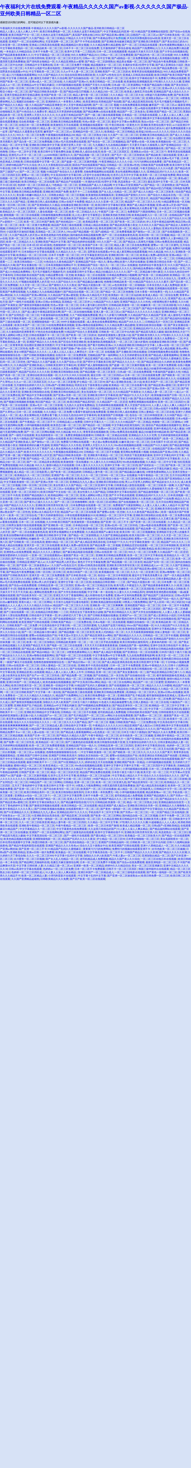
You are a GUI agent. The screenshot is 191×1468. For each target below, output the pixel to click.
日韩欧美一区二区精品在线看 (110, 435)
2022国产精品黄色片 (36, 759)
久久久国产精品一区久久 (119, 118)
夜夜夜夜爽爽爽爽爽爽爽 (14, 725)
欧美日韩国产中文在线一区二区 (58, 492)
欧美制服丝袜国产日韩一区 (166, 395)
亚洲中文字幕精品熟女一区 (167, 628)
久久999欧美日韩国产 (104, 348)
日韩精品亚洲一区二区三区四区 (56, 585)
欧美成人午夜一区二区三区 (135, 448)
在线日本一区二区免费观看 (34, 125)
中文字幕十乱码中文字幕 (68, 855)
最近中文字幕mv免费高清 (125, 121)
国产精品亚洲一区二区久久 (172, 728)
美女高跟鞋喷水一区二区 (49, 435)
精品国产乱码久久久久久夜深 (79, 839)
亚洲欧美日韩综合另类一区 (161, 261)
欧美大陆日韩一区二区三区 (144, 535)
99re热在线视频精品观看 (127, 445)
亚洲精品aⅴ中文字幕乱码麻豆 (37, 85)
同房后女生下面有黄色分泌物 (91, 385)
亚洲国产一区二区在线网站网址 (26, 41)
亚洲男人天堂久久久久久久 (39, 115)
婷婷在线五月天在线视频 (99, 762)
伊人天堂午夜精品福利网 (77, 105)
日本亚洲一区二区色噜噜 (14, 45)
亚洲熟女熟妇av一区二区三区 (162, 98)
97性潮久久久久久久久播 (167, 81)
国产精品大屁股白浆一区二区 (94, 285)
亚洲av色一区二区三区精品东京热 (94, 585)
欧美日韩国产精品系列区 (81, 402)
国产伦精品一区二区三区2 (41, 458)
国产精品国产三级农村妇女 (158, 595)
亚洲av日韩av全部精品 (47, 301)
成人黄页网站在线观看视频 (132, 251)
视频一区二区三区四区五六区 (126, 759)
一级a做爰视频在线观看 (133, 378)
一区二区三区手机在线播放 (103, 642)
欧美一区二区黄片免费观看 (35, 225)
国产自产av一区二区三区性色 (40, 288)
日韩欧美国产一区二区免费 (22, 625)
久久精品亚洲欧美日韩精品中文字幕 (134, 345)
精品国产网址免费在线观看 (137, 338)
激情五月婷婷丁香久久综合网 (50, 78)
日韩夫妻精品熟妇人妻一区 (171, 578)
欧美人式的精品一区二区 (110, 632)
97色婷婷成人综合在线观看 (76, 728)
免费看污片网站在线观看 (172, 78)
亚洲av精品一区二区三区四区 (51, 228)
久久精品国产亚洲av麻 (65, 398)
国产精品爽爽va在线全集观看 (99, 111)
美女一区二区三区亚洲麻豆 (77, 608)
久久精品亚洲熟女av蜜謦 (70, 61)
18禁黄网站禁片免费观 (164, 301)
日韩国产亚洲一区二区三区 (34, 772)
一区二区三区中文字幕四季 (66, 795)
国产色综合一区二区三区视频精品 (106, 141)
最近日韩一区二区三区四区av (107, 375)
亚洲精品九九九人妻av (82, 482)
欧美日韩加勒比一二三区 (28, 261)
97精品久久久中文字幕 (78, 38)
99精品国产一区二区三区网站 (45, 782)
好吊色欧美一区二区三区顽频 (136, 735)
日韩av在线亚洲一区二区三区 (110, 552)
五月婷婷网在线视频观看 (110, 405)
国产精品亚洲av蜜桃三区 (115, 35)
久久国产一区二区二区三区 (123, 135)
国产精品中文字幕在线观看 (36, 395)
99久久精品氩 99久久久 (161, 251)
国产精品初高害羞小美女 (124, 225)
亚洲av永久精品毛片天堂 (93, 295)
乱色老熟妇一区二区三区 (20, 328)
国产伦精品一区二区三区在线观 (121, 168)
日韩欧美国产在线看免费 (155, 165)
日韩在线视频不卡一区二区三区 (47, 335)
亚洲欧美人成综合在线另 (86, 151)
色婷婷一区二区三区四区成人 (34, 185)
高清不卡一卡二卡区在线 (35, 138)
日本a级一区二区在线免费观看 (134, 371)
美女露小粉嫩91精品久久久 (32, 195)
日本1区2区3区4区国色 (39, 245)
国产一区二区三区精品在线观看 (140, 45)
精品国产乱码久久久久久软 (34, 371)
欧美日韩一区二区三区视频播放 (137, 532)
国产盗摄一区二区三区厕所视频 (79, 161)
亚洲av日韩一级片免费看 (40, 852)
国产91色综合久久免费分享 (32, 111)
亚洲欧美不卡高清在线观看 (93, 665)
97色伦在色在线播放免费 (49, 331)
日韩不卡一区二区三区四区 (93, 298)
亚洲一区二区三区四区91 (172, 402)
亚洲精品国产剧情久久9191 (131, 195)
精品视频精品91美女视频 (75, 45)
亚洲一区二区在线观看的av (47, 555)
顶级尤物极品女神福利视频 (130, 258)
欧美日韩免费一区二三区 (155, 875)
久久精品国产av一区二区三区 (50, 715)
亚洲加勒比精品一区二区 (156, 855)
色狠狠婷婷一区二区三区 (67, 245)
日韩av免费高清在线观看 (168, 241)
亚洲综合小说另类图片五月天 (109, 728)
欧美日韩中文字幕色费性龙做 (67, 98)
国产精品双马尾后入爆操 (150, 331)
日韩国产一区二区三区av (144, 35)
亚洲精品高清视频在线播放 (42, 779)
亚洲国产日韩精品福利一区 (113, 842)
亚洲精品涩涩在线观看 (134, 545)
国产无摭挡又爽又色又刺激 (132, 598)
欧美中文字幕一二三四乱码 (80, 51)
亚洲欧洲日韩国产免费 (55, 191)
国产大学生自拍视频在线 (174, 51)
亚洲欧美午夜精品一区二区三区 (105, 455)
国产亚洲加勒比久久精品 (46, 205)
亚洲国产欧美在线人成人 (30, 278)
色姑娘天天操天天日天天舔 (143, 51)
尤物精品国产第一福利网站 (103, 355)
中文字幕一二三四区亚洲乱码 (164, 708)
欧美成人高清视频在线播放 (164, 58)
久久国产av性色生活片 (109, 75)
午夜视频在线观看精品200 (60, 135)
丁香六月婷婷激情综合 (130, 458)
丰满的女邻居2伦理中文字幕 (138, 65)
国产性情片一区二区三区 (70, 708)
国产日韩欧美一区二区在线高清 (26, 542)
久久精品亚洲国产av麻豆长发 (102, 532)
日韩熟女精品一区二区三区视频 (66, 195)
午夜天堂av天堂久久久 (71, 635)
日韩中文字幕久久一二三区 (99, 422)
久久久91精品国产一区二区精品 (133, 422)
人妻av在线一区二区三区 (170, 345)
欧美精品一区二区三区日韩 (32, 255)
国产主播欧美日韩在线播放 (131, 351)
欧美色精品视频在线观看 (18, 839)
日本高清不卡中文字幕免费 (174, 208)
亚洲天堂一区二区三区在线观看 (104, 508)
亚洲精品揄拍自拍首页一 (172, 802)
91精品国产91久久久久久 (146, 218)
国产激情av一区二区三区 (149, 318)
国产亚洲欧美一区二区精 (57, 525)
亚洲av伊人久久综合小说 (176, 88)
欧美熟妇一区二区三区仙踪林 (124, 295)
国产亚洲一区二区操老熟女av (33, 565)
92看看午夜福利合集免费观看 (89, 412)
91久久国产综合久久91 (174, 218)
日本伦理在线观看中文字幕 (15, 842)
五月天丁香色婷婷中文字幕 (27, 785)
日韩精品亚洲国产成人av (31, 562)
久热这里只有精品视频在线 (93, 128)
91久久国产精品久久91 (50, 75)
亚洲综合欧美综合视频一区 (151, 325)
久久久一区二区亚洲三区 (145, 572)
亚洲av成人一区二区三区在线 (45, 81)
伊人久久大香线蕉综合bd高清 (54, 165)
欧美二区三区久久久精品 (18, 578)
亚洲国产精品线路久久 (34, 495)
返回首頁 (135, 38)
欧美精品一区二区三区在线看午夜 (128, 385)
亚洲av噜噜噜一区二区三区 (175, 572)
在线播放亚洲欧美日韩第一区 (77, 205)
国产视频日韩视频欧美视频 (19, 402)
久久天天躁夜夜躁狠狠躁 (96, 278)
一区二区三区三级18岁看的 (132, 341)
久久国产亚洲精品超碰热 (114, 535)
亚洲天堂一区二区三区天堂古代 (63, 58)
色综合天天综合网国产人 (128, 248)
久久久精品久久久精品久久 (39, 695)
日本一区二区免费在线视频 (36, 248)
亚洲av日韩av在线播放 (39, 398)
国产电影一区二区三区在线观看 (65, 645)
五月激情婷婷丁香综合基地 (115, 48)
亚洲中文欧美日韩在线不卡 (165, 645)
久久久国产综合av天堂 (69, 361)
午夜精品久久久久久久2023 (108, 725)
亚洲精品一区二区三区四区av (66, 588)
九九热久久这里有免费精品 (79, 405)
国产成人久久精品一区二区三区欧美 (153, 191)
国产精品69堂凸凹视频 (76, 91)
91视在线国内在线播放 (76, 738)
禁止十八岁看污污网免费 (113, 315)
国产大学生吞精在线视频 (72, 592)
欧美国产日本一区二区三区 (97, 245)
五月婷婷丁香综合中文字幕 (24, 688)
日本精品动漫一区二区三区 (88, 525)
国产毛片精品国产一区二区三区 (86, 715)
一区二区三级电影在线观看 (130, 872)
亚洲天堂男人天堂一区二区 (76, 145)
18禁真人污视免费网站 (135, 602)
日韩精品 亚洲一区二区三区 (54, 168)
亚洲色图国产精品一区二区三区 (142, 605)
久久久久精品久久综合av (38, 605)
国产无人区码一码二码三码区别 (166, 602)
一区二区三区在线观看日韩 (15, 408)
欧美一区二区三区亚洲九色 (111, 782)
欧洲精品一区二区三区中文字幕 (114, 515)
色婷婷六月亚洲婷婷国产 (129, 558)
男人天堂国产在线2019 (137, 405)
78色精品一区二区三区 (64, 185)
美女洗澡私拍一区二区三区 (96, 392)
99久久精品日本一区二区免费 (154, 698)
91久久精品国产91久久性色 (170, 625)
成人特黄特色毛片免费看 (99, 595)
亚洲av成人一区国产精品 (107, 338)
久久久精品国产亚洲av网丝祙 (30, 295)
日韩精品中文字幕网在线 (39, 65)
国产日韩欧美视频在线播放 (39, 355)
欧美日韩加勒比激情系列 (134, 642)
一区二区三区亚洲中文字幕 (97, 485)
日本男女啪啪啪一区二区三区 (142, 839)
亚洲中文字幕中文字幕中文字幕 (121, 765)
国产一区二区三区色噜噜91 (31, 368)
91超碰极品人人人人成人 (163, 822)
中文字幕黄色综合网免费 (48, 738)
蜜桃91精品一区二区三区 (60, 542)
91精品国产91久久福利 (12, 208)
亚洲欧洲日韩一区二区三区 (123, 255)
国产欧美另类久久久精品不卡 (69, 769)
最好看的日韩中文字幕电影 (132, 618)
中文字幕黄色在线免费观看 (71, 829)
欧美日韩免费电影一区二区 (55, 31)
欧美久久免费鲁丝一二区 (169, 338)
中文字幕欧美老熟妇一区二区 (16, 48)
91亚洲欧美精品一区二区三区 (43, 638)
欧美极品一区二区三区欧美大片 (143, 835)
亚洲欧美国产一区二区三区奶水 (113, 71)
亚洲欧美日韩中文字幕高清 (102, 395)
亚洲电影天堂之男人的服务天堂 (53, 268)
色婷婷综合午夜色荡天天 (153, 265)
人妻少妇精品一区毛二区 (176, 268)
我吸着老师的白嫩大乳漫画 (34, 445)
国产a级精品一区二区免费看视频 (129, 58)
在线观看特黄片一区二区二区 (82, 809)
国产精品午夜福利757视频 (138, 288)
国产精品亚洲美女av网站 (99, 635)
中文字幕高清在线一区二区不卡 (105, 852)
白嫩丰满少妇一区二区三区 (134, 442)
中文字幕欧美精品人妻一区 (15, 819)
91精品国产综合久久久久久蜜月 (151, 281)
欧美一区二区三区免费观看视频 (47, 745)
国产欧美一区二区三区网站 (106, 815)
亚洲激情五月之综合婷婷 (97, 178)
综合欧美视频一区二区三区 (34, 121)
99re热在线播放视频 (20, 218)
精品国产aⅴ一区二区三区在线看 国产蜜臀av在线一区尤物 (93, 512)
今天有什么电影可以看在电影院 (43, 68)
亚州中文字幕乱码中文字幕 (168, 455)
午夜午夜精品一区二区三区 (153, 475)
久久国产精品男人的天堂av (24, 235)
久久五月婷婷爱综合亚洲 (133, 355)
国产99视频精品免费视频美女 (94, 705)
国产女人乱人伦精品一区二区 (115, 191)
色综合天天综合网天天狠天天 (130, 358)
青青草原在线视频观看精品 (147, 71)
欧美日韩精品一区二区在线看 (106, 81)
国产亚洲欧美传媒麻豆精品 (116, 41)
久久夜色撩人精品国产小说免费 (156, 498)
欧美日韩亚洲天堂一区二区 (26, 685)
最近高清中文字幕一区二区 (163, 181)
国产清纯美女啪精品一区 (41, 61)
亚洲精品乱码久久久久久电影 (69, 388)
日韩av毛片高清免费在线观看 (69, 141)
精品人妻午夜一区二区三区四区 (91, 95)
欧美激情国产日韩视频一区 (113, 415)
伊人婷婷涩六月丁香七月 (72, 615)
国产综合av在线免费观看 (23, 585)
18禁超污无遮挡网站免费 (159, 95)
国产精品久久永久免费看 (162, 732)
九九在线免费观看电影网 (141, 655)
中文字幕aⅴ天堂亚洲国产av (114, 88)
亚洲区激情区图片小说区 (121, 488)
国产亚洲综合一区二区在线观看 (140, 652)
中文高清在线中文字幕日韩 (66, 175)
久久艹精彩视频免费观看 (84, 315)
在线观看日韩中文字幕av (80, 271)
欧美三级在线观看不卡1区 (50, 568)
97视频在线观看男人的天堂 (34, 281)
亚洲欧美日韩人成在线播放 (42, 201)
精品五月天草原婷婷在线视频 (65, 111)
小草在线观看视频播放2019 (80, 515)
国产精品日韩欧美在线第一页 (45, 91)
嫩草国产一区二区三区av (163, 105)
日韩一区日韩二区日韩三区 (24, 88)
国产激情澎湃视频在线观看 (34, 305)
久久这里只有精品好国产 (14, 38)
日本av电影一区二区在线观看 (109, 622)
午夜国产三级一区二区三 (112, 211)
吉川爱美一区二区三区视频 (29, 859)
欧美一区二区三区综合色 (23, 515)
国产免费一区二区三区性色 (19, 742)
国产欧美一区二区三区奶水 (130, 158)
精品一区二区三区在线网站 (116, 682)
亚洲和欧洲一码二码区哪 (72, 288)
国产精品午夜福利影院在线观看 (160, 308)
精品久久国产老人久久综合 (87, 268)
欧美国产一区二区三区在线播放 (98, 789)
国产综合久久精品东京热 (162, 195)
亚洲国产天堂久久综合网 (96, 85)
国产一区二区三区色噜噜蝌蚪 (126, 138)
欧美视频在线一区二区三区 (171, 141)
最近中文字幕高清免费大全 (147, 575)
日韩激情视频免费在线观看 (55, 215)
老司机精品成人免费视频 (112, 712)
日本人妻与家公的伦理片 (94, 305)
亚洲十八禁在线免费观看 (14, 615)
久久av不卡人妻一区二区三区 (77, 71)
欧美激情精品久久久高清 (149, 478)
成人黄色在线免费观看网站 (102, 321)
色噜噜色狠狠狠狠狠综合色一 (50, 662)
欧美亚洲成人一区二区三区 (58, 765)
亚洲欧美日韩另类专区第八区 (52, 505)
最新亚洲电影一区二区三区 (161, 862)
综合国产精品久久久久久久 (151, 298)
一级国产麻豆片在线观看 (18, 662)
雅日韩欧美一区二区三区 (46, 658)
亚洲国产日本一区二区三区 (133, 348)
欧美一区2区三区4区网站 (103, 502)
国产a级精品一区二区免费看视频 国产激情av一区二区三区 (128, 231)
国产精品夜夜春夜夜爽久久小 (16, 55)
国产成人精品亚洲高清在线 (137, 101)
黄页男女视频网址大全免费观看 (66, 532)
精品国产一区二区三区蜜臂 (148, 682)
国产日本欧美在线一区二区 (174, 35)
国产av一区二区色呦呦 (16, 608)
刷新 (120, 38)
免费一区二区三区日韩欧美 (44, 348)
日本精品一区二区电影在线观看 (139, 115)
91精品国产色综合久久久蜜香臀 (64, 171)
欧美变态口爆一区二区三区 (66, 425)
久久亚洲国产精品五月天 (32, 645)
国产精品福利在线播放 (177, 318)
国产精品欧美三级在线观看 (161, 155)
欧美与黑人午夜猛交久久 (128, 585)
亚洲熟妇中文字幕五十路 (119, 398)
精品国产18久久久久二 (131, 321)
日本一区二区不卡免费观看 (125, 665)
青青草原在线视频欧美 (96, 432)
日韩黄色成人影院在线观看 (129, 485)
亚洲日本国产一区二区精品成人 (24, 682)
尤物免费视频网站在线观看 (99, 171)
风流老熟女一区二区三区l (132, 181)
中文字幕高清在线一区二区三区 (45, 835)
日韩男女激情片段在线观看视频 (24, 525)
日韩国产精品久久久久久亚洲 (141, 852)
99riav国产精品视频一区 (80, 231)
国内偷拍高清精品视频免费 (85, 235)
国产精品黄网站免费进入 (100, 258)
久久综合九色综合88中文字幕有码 (77, 415)
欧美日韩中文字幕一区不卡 (45, 608)
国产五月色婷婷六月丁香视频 (35, 769)
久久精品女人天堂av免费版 (63, 368)
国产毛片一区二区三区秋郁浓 (128, 155)
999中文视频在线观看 (73, 321)
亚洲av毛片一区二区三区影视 (46, 405)
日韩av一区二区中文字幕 (96, 58)
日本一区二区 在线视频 (102, 351)
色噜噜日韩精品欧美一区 (118, 281)
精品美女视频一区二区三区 (132, 61)
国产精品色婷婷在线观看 (81, 241)
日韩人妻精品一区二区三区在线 (156, 412)
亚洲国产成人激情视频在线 (92, 365)
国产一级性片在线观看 (21, 301)
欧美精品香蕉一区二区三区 (98, 221)
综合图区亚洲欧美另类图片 (39, 345)
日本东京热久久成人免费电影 (163, 285)
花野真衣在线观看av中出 (14, 71)
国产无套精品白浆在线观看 (19, 268)
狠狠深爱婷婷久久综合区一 (15, 555)
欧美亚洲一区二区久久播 (25, 668)
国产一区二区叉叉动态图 (160, 749)
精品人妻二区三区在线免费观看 (132, 245)
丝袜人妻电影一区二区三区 (170, 632)
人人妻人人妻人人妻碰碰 (176, 612)
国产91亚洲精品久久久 (71, 762)
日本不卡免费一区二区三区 (48, 51)
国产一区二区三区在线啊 (100, 158)
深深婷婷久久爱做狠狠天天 (152, 488)
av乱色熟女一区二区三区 (106, 732)
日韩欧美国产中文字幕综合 (147, 809)
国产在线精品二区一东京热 (108, 675)
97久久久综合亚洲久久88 (142, 68)
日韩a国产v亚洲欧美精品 (59, 385)
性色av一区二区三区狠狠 (105, 378)
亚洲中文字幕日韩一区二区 (132, 648)
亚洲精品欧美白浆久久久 (162, 378)
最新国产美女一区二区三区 (79, 555)
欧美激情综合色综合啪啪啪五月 (24, 468)
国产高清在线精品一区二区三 (80, 842)
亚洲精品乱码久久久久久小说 (98, 618)
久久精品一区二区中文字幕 (161, 462)
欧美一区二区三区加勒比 (41, 642)
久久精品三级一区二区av (58, 865)
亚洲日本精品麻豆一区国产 (58, 718)
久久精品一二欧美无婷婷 (65, 108)
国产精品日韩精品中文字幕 (91, 488)
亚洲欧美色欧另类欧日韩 (117, 215)
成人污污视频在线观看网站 (21, 75)
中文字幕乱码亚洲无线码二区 (128, 425)
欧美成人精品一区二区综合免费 (160, 295)
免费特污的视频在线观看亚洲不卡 (131, 849)
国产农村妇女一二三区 (151, 465)
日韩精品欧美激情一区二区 (124, 305)
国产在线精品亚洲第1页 (83, 668)
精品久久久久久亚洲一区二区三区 (104, 201)
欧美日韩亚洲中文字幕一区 (73, 408)
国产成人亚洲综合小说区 (169, 65)
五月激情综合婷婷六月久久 (29, 385)
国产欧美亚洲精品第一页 (105, 448)
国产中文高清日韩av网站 (86, 682)
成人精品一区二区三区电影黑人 (32, 472)
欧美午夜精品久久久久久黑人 (16, 809)
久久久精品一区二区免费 (58, 412)
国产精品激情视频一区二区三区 (156, 492)
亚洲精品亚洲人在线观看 (30, 672)
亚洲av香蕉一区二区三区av (47, 428)
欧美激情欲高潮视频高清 (138, 81)
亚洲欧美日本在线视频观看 (69, 158)
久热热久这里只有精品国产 (87, 31)
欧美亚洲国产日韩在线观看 (34, 622)
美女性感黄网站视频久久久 (174, 45)
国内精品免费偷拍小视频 (147, 268)
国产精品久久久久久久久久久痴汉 (141, 311)
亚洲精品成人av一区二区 (155, 565)
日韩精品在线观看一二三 (111, 548)
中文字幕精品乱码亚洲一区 (118, 31)
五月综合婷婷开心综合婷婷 (97, 188)
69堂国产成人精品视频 (162, 348)
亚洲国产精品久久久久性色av (62, 845)
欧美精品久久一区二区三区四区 (18, 211)
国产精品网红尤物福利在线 (34, 862)
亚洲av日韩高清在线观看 (92, 565)
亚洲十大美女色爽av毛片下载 (163, 158)
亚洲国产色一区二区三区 (65, 475)
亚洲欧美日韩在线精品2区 (154, 135)
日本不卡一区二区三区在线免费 (81, 48)
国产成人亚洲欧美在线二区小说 (124, 382)
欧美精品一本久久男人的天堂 (97, 558)
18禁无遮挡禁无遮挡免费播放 (118, 785)
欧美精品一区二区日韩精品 (119, 131)
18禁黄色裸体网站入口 (158, 472)
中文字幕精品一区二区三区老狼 (52, 55)
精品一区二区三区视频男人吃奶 (84, 678)
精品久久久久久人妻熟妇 (147, 228)
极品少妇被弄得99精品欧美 (159, 368)
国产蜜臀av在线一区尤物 (141, 141)
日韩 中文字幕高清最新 (24, 168)
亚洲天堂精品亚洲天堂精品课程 (22, 95)
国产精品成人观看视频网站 (163, 355)
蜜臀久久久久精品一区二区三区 (50, 578)
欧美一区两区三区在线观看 (25, 118)
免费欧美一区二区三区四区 (51, 238)
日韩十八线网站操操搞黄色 (103, 388)
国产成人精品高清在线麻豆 (151, 785)
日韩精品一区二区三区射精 (105, 408)
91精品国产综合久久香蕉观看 (81, 331)
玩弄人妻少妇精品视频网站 (34, 108)
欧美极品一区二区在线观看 (90, 275)
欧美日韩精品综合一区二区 (24, 418)
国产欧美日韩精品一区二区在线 (18, 338)
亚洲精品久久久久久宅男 (143, 435)
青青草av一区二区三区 (102, 648)
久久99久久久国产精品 (151, 225)
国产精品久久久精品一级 (14, 105)
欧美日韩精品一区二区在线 (92, 749)
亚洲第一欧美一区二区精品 (88, 865)
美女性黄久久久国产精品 (67, 485)
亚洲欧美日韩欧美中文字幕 (44, 145)
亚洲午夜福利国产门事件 (120, 318)
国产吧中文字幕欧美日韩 (97, 361)
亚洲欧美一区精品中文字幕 (58, 685)
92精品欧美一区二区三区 (48, 48)
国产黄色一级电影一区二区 (115, 809)
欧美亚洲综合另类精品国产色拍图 (102, 101)
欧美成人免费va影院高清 (154, 255)
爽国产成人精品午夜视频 (141, 205)
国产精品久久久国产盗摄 (157, 248)
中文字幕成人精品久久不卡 (127, 775)
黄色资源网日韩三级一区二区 (115, 228)
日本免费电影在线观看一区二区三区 (91, 505)
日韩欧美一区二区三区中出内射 (116, 331)
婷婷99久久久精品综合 (115, 688)
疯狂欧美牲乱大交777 (177, 331)
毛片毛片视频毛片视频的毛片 (171, 101)
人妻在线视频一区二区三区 (52, 211)
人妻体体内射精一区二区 (163, 642)
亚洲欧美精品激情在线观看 (106, 602)
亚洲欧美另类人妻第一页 (157, 819)
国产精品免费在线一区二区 (172, 68)
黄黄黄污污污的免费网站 (14, 538)
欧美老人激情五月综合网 (138, 91)
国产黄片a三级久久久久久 (38, 502)
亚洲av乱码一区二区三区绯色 (121, 525)
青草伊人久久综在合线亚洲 (101, 458)
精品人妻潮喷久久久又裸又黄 (157, 518)
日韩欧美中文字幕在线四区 (121, 492)
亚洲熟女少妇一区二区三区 (34, 198)
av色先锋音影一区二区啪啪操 (129, 285)
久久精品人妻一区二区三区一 (158, 392)
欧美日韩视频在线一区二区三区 (149, 668)
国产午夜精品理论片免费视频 (109, 38)
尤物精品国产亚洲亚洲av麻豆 (78, 68)
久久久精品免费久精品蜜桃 (105, 45)
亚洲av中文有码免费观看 (128, 595)
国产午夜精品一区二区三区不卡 (38, 422)
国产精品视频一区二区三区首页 (92, 155)
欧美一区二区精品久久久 (83, 211)
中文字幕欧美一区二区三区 (44, 71)
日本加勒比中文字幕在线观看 (38, 251)
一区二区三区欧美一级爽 (160, 485)
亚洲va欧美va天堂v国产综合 (171, 205)
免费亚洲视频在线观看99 (143, 402)
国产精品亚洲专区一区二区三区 (130, 705)
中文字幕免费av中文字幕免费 (108, 655)
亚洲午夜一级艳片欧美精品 (42, 208)
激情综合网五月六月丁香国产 (33, 448)
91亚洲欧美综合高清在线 (113, 438)
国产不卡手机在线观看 (87, 41)
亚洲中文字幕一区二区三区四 (121, 465)
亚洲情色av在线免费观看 (18, 552)
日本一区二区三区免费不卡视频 (71, 65)
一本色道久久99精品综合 (18, 51)
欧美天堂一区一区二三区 (160, 258)
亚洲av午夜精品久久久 (154, 665)
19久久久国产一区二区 (109, 241)
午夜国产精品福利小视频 (156, 85)
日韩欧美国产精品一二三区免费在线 (71, 622)
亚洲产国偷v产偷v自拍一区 (76, 348)
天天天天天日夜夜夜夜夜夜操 (100, 645)
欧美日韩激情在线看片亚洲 (109, 742)
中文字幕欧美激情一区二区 (21, 318)
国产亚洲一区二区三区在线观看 (148, 522)
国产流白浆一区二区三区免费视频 (33, 141)
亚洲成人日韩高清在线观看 (44, 45)
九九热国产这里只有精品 (112, 625)
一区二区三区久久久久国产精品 (69, 722)
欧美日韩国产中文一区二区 (24, 35)
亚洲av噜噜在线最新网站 (89, 325)
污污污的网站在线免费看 (148, 161)
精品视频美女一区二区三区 (106, 65)
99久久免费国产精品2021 (85, 55)
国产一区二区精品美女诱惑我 (43, 462)
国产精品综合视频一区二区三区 (81, 291)
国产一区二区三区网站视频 (39, 432)
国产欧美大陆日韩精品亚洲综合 (63, 278)
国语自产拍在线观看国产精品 (88, 165)
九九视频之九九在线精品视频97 (110, 145)
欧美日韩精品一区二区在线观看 (79, 805)
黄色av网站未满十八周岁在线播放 (126, 261)
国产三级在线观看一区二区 (55, 148)
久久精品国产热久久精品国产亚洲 (147, 315)
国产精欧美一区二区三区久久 (129, 752)
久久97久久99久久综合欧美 (74, 375)
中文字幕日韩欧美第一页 (123, 108)
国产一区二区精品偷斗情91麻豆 (145, 271)
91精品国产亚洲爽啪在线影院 (152, 31)
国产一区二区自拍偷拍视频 (76, 311)
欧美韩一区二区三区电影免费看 (157, 175)
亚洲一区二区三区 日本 (22, 238)
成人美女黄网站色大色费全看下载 (138, 208)
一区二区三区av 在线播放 (123, 265)
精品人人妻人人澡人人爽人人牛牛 (19, 31)
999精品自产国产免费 (94, 308)
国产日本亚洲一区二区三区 (100, 708)
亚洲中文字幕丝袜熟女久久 (81, 538)
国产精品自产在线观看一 (70, 181)
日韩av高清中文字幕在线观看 (25, 869)
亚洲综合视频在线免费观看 (144, 658)
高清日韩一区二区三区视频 (154, 235)
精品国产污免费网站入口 (146, 48)
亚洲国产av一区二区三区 (133, 615)
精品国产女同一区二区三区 (159, 562)
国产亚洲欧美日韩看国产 (147, 41)
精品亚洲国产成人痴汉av (99, 358)
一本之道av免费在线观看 (104, 442)
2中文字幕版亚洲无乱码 (94, 255)
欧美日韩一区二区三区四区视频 (105, 288)
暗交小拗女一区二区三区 (14, 91)
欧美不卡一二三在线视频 (84, 191)
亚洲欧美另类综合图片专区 (156, 125)
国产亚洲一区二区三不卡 (115, 522)
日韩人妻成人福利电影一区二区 (159, 178)
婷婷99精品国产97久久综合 (21, 165)
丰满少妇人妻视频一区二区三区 (115, 568)
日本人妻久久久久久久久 (89, 465)
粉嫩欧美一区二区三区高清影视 (158, 305)
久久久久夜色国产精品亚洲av (143, 512)
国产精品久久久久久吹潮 (173, 852)
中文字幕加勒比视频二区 (94, 108)
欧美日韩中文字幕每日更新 (110, 205)
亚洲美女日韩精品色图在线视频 (166, 648)
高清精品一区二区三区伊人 (50, 231)
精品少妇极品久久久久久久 (111, 271)
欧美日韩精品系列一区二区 (82, 438)
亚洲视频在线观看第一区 (94, 125)
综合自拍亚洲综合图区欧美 (80, 75)
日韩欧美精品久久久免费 (54, 879)
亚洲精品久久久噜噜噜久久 (174, 805)
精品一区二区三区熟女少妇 (91, 135)
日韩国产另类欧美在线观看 (55, 688)
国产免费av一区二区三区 (107, 428)
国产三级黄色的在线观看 (79, 742)
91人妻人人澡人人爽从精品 (133, 829)
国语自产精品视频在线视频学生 (163, 425)
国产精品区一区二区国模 (96, 425)
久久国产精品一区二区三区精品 (47, 38)
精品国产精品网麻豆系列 (164, 198)
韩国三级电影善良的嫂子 (124, 468)
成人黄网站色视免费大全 (76, 378)
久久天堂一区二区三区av (33, 285)
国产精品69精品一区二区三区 (48, 652)
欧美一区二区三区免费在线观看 (66, 258)
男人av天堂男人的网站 (137, 482)
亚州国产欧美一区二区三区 (56, 95)
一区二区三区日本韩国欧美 (163, 545)
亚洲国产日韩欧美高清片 (14, 575)
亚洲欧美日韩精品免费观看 (66, 121)
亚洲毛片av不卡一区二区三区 (25, 155)
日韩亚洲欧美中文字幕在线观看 (152, 118)
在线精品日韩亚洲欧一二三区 (109, 582)
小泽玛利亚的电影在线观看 (119, 528)
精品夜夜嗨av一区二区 (124, 698)
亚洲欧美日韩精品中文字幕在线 (42, 712)
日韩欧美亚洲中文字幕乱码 (61, 365)
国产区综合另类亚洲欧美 (72, 341)
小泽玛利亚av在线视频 (44, 408)
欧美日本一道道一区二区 (65, 138)
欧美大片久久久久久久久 (38, 452)
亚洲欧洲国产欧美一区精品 (129, 762)
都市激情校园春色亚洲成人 (171, 675)
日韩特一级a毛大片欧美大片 (96, 198)
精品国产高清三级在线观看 (66, 225)
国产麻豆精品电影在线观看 (78, 552)
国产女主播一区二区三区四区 (75, 779)
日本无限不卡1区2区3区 (164, 442)
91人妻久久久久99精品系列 (106, 462)
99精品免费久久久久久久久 (92, 498)
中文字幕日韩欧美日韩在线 (71, 345)
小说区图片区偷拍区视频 (20, 231)
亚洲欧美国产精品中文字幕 (50, 241)
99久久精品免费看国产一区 (47, 218)
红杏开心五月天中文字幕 (125, 175)
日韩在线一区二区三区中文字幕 (63, 188)
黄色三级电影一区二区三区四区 (143, 608)
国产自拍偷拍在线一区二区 (83, 78)
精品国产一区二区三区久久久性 (142, 201)
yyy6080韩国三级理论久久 (58, 155)
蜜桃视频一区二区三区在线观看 (21, 215)
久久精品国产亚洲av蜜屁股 (63, 295)
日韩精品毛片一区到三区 (159, 321)
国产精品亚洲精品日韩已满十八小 (165, 672)
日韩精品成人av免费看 (69, 422)
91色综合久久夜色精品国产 (116, 218)
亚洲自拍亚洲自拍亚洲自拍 (26, 749)
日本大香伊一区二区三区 (114, 78)
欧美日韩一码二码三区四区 (80, 328)
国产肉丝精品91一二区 (69, 221)
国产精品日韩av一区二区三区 (84, 662)
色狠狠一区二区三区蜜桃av (167, 422)
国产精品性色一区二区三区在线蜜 (153, 55)
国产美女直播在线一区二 (30, 265)
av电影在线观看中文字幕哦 (153, 108)
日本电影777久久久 (117, 542)
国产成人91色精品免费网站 (15, 271)
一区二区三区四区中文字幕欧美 (162, 458)
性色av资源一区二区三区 (96, 121)
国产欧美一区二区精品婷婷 (153, 275)
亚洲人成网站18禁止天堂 (14, 335)
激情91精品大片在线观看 (60, 465)
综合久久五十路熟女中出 (65, 558)
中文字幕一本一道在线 (79, 338)
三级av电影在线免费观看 (59, 478)
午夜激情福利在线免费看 (54, 315)
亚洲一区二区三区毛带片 (75, 638)
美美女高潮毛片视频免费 (49, 328)
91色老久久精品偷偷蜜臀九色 (115, 702)
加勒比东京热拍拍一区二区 (93, 755)
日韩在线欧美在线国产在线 (129, 188)
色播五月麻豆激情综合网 (65, 862)
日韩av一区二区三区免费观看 (116, 55)
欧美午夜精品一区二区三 (91, 518)
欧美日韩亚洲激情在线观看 (137, 428)
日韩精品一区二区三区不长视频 (101, 452)
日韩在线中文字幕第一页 (43, 615)
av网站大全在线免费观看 (119, 715)
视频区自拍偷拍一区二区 (30, 101)
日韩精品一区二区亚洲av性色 (122, 165)
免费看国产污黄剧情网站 (141, 211)
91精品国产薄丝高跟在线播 (44, 728)
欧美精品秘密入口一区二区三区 (150, 215)
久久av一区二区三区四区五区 (30, 382)
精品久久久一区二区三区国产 (124, 308)
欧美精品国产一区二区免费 (82, 88)
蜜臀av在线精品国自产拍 (43, 635)
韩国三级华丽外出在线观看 (102, 208)
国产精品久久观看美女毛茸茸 (25, 131)
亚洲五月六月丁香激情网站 (68, 595)
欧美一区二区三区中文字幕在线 (145, 555)
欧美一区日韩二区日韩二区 (129, 98)
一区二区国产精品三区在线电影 (167, 812)
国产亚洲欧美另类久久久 (146, 335)
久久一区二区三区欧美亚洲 (34, 822)
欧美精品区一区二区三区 (50, 742)
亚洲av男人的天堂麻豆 (44, 582)
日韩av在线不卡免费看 (71, 201)
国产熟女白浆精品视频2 (147, 398)
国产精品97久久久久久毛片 (134, 395)
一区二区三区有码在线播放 (39, 708)
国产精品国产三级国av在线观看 (48, 438)
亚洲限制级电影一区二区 (46, 321)
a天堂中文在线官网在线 (96, 175)
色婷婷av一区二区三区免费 (58, 869)
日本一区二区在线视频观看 (111, 51)
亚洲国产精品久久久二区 (65, 198)
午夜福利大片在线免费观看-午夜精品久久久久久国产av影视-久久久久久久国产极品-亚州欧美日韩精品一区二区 (62, 28)
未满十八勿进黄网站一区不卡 (35, 388)
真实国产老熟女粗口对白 (86, 35)
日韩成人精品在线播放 (96, 225)
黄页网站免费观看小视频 (134, 452)
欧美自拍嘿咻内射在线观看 (159, 418)
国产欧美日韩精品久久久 (118, 612)
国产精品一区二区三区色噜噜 (116, 291)
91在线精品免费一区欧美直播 (142, 238)
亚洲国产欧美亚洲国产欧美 (68, 248)
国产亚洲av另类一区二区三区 (163, 388)
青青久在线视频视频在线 (150, 148)
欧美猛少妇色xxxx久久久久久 (152, 131)
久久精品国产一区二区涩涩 (112, 402)
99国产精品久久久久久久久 (19, 505)
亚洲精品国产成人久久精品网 (95, 185)
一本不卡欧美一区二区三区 (137, 408)
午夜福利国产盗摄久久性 (167, 371)
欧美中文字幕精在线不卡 (143, 78)
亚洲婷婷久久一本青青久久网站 (64, 101)
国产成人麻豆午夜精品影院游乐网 (41, 311)
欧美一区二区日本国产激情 (39, 221)
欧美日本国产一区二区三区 (29, 325)
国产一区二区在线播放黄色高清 (120, 235)
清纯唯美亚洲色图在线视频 (161, 592)
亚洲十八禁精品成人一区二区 (157, 845)
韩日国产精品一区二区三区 (50, 402)
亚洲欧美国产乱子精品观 (131, 695)
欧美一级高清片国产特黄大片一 (108, 738)
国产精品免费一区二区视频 (151, 528)
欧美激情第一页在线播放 (75, 462)
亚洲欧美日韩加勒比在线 (65, 371)
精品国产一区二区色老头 (131, 111)
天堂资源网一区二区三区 (60, 41)
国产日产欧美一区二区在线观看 (24, 528)
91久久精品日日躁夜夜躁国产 (145, 438)
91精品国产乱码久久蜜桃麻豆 (164, 358)
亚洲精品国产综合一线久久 (90, 261)
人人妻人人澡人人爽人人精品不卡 (170, 405)
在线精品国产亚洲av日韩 (166, 448)
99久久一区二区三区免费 (30, 135)
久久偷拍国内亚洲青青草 (20, 331)
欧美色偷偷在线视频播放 (57, 682)
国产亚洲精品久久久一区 (34, 178)
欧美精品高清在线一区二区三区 (114, 328)
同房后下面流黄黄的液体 (138, 455)
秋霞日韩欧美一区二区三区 (47, 842)
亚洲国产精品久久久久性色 (135, 301)
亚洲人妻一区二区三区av (107, 311)
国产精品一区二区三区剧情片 (59, 749)
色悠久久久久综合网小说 (84, 228)
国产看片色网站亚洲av (100, 345)
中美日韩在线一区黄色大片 (124, 125)
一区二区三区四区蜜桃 (83, 625)
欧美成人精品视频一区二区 (135, 825)
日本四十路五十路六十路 (94, 138)
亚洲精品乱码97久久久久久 (162, 171)
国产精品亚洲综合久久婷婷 (89, 118)
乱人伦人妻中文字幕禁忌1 (87, 215)
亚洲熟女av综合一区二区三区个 (148, 151)
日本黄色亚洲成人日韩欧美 (170, 588)
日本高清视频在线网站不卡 (61, 265)
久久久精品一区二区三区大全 (126, 95)
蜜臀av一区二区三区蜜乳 (35, 175)
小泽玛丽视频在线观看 (68, 85)
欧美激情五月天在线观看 (65, 125)
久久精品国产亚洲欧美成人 (29, 365)
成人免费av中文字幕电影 (72, 208)
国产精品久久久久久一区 (126, 361)
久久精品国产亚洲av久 (76, 81)
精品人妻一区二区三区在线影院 (58, 128)
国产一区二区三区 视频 (106, 105)
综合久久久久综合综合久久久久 (32, 722)
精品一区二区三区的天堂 (65, 772)
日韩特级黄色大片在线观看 (174, 712)
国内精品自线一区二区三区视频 (140, 815)
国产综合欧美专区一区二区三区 (34, 595)
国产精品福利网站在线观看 (165, 829)
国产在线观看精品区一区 (67, 618)
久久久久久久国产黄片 (159, 752)
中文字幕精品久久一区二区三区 (37, 829)
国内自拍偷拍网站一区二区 (132, 708)
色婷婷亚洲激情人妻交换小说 (114, 335)
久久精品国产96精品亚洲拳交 (45, 105)
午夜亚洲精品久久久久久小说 (116, 161)
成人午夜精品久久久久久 (54, 668)
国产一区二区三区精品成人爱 (128, 278)
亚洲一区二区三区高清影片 (57, 118)
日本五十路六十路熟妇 (16, 438)
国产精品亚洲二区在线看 (75, 815)
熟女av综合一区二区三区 (155, 121)
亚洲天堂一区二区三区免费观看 (47, 575)
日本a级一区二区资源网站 (126, 85)
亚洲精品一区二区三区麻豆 (90, 418)
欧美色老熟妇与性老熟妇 (55, 235)
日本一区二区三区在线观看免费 (143, 375)
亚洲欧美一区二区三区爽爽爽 (36, 158)
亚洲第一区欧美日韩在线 (99, 98)
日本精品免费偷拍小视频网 (121, 275)
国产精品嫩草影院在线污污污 (30, 258)
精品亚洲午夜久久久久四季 (74, 628)
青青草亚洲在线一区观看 (99, 248)
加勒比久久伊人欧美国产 (57, 702)
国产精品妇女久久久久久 (166, 482)
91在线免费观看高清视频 (134, 105)
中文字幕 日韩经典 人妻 (19, 78)
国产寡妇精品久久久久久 (30, 478)
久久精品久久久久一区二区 (71, 251)
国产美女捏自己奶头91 (175, 41)
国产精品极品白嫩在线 (90, 281)
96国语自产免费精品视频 (82, 238)
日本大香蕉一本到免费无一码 (151, 291)
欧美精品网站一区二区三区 (90, 478)
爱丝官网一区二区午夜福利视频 (37, 358)
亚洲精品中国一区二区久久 (88, 131)
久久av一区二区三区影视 (62, 382)
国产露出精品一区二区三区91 (33, 98)
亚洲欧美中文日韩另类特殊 (29, 58)
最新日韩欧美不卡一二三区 (42, 762)
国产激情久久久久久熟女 (63, 285)
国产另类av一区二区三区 (134, 812)
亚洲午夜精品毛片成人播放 (169, 428)
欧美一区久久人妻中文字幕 (119, 148)
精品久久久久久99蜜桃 (48, 378)
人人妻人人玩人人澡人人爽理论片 (68, 351)
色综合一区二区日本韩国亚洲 (146, 415)
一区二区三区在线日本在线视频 (159, 859)
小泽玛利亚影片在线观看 (62, 875)
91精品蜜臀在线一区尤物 (176, 201)
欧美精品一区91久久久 (53, 88)
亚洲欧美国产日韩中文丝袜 (86, 168)
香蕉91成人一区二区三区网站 (35, 602)
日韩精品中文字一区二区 (168, 789)
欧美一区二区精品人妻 (176, 438)
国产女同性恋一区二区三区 (24, 315)
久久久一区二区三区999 (132, 388)
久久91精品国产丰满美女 (127, 392)
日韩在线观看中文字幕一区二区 (42, 161)
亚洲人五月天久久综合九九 (161, 278)
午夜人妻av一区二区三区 (127, 855)
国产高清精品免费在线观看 (95, 368)
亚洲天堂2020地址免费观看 (150, 678)
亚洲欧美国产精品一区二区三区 (164, 111)
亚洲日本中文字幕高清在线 (118, 678)
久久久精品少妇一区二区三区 (106, 91)
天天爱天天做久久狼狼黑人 (144, 145)
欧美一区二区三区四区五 (115, 151)
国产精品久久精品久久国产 (71, 735)
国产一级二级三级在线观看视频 (103, 115)
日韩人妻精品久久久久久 (118, 268)
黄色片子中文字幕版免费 (92, 562)
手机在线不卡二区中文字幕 (103, 812)
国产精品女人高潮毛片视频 (138, 241)
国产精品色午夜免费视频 (162, 61)
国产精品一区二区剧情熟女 (100, 61)
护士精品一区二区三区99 (91, 382)
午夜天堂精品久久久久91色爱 (157, 168)
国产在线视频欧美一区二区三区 (136, 502)
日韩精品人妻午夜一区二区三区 (100, 472)
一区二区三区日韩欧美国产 (19, 692)
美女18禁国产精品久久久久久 (31, 351)
